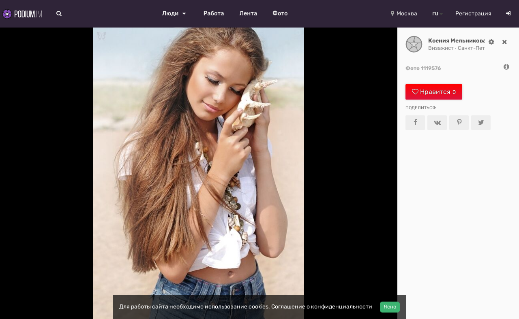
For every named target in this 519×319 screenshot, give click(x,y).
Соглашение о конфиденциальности (321, 306)
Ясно (390, 307)
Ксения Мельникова (457, 40)
